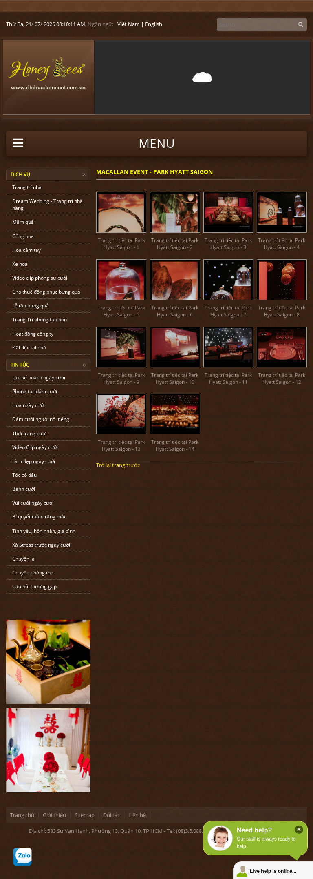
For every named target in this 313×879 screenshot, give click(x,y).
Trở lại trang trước (118, 465)
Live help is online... (273, 871)
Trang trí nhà (27, 187)
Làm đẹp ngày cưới (33, 461)
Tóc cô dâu (24, 475)
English (153, 24)
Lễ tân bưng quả (30, 305)
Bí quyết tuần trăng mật (39, 516)
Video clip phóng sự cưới (39, 277)
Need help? (254, 830)
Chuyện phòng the (32, 572)
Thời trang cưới (29, 433)
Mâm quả (23, 221)
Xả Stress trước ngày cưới (41, 544)
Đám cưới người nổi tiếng (40, 419)
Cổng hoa (23, 236)
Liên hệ (137, 815)
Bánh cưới (23, 488)
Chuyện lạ (23, 558)
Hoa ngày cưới (28, 405)
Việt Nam (128, 24)
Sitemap (85, 815)
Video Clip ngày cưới (35, 447)
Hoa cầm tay (26, 250)
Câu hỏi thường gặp (34, 586)
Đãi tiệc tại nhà (29, 347)
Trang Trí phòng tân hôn (39, 319)
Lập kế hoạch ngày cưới (38, 377)
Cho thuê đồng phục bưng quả (46, 291)
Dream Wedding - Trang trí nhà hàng (47, 204)
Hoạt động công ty (32, 333)
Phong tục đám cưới (34, 391)
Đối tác (111, 815)
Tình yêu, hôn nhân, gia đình (43, 530)
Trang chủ (22, 815)
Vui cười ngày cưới (32, 502)
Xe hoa (20, 263)
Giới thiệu (54, 815)
